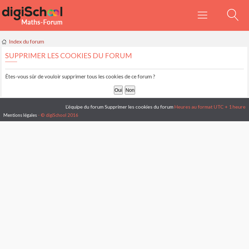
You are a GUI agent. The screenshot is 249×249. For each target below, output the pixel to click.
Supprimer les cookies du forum (139, 107)
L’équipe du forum (85, 107)
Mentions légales (20, 115)
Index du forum (26, 41)
